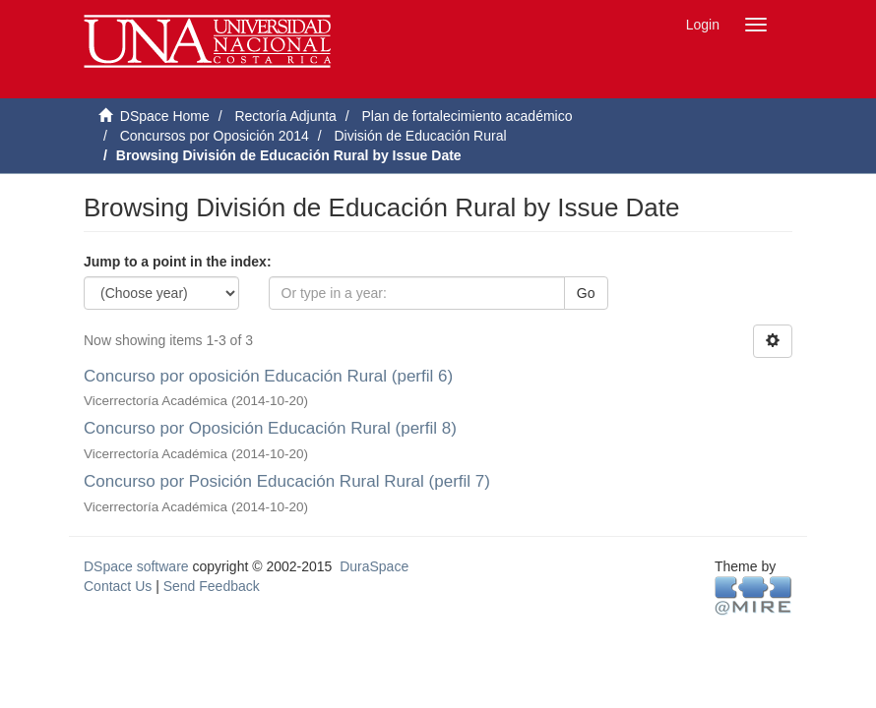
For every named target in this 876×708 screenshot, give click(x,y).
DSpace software (136, 566)
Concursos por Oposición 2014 (214, 136)
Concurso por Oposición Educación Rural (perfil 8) (270, 428)
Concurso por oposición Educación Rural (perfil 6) (268, 376)
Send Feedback (211, 586)
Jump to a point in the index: (178, 261)
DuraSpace (374, 566)
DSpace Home (165, 116)
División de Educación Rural (420, 136)
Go (586, 293)
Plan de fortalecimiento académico (466, 116)
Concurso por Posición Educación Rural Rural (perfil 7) (287, 481)
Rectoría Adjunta (285, 116)
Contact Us (118, 586)
